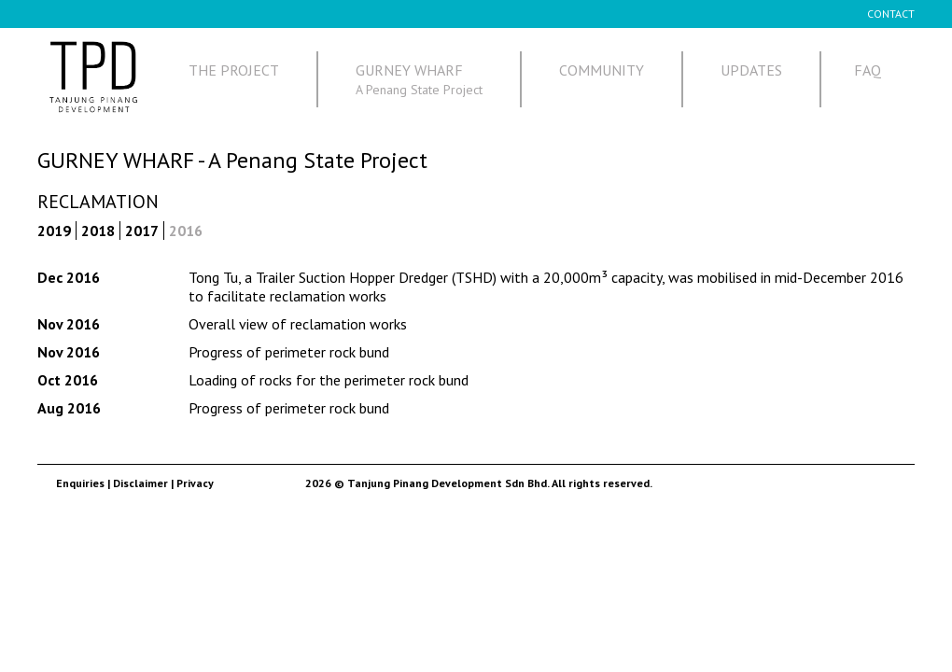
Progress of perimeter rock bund (289, 352)
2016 (186, 230)
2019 (54, 230)
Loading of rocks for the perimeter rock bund (329, 380)
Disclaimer (140, 483)
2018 (98, 230)
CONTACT (891, 14)
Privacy (195, 483)
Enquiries (80, 483)
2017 (142, 230)
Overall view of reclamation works (298, 324)
